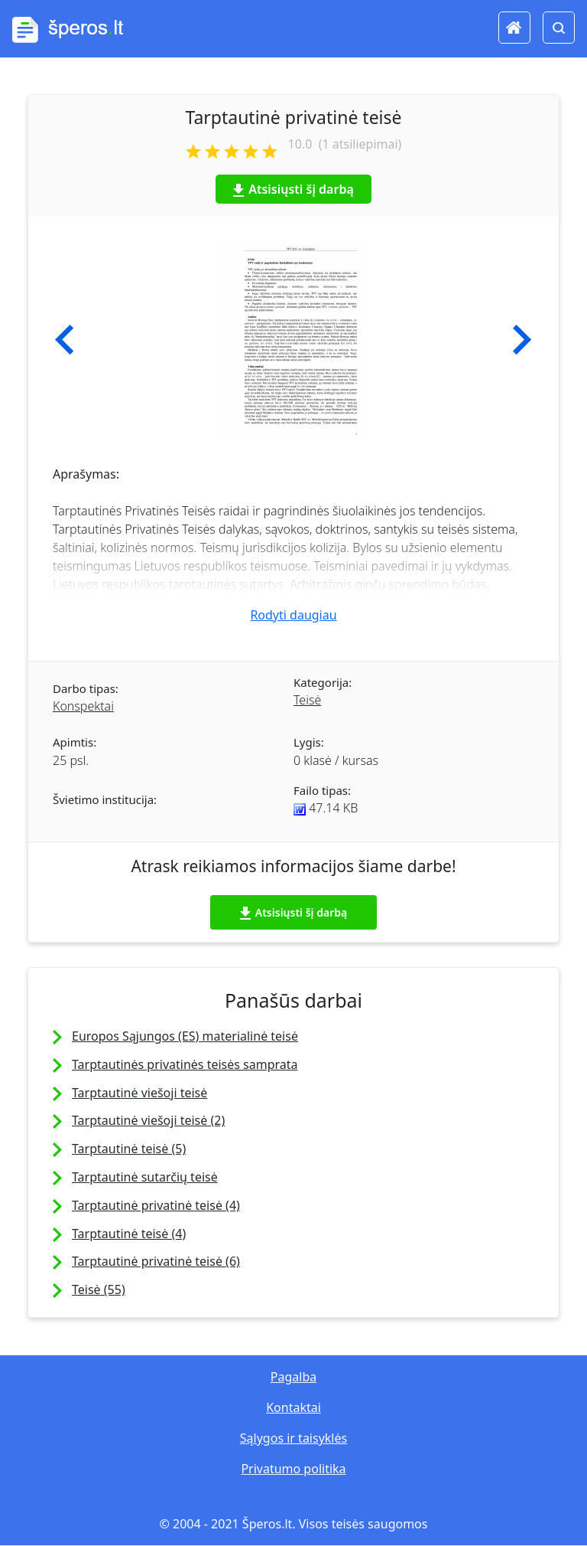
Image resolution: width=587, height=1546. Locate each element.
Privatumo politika (293, 1468)
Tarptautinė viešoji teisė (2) (148, 1120)
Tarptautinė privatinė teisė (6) (156, 1261)
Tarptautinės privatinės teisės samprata (185, 1064)
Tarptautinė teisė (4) (129, 1233)
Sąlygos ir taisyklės (293, 1438)
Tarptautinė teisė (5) (129, 1148)
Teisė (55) (98, 1289)
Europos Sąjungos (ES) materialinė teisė (185, 1036)
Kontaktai (293, 1407)
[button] (64, 340)
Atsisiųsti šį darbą (293, 189)
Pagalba (293, 1376)
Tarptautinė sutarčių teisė (145, 1176)
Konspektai (83, 706)
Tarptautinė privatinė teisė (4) (156, 1205)
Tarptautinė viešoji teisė (139, 1092)
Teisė (307, 699)
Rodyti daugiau (293, 614)
